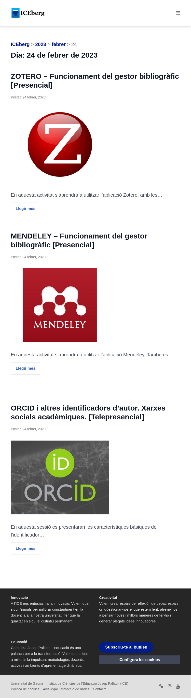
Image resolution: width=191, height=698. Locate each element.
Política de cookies (25, 689)
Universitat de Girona (27, 683)
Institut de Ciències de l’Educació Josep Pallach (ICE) (87, 683)
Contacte (100, 689)
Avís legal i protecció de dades (66, 689)
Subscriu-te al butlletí (126, 647)
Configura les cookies (140, 659)
